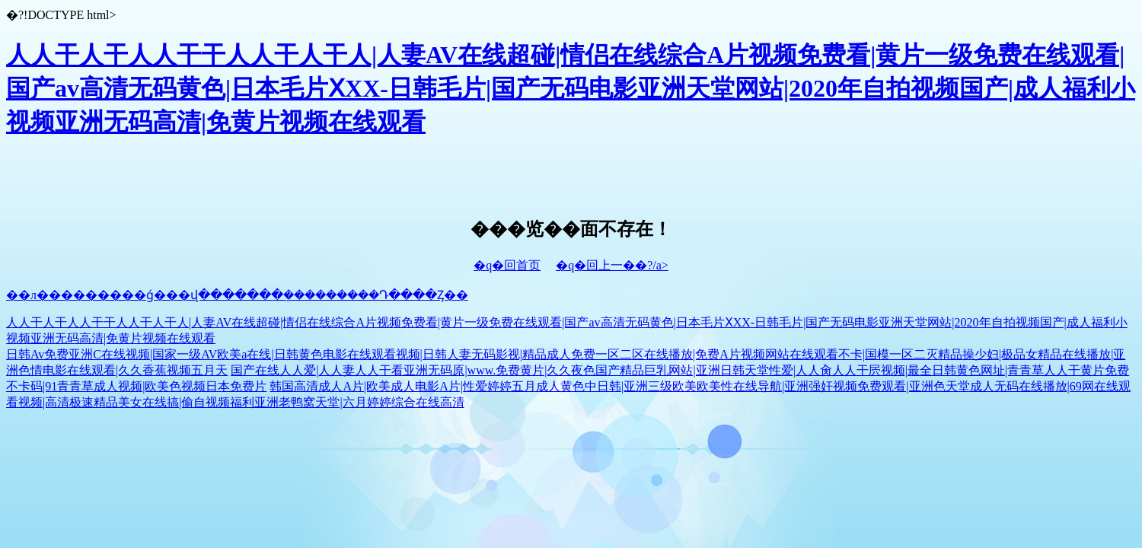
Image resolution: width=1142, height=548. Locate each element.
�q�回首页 (507, 265)
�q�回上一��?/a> (612, 265)
